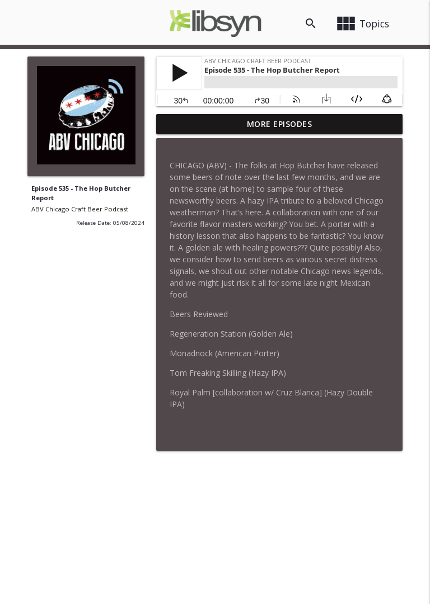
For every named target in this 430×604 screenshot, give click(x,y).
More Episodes (279, 124)
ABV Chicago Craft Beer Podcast (79, 209)
